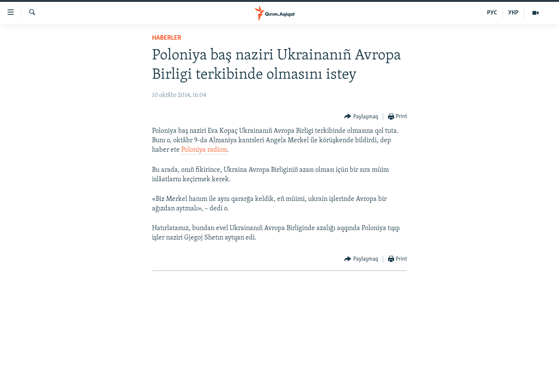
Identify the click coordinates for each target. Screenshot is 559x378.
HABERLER (166, 38)
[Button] (361, 117)
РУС (492, 13)
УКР (513, 13)
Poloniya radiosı (204, 150)
